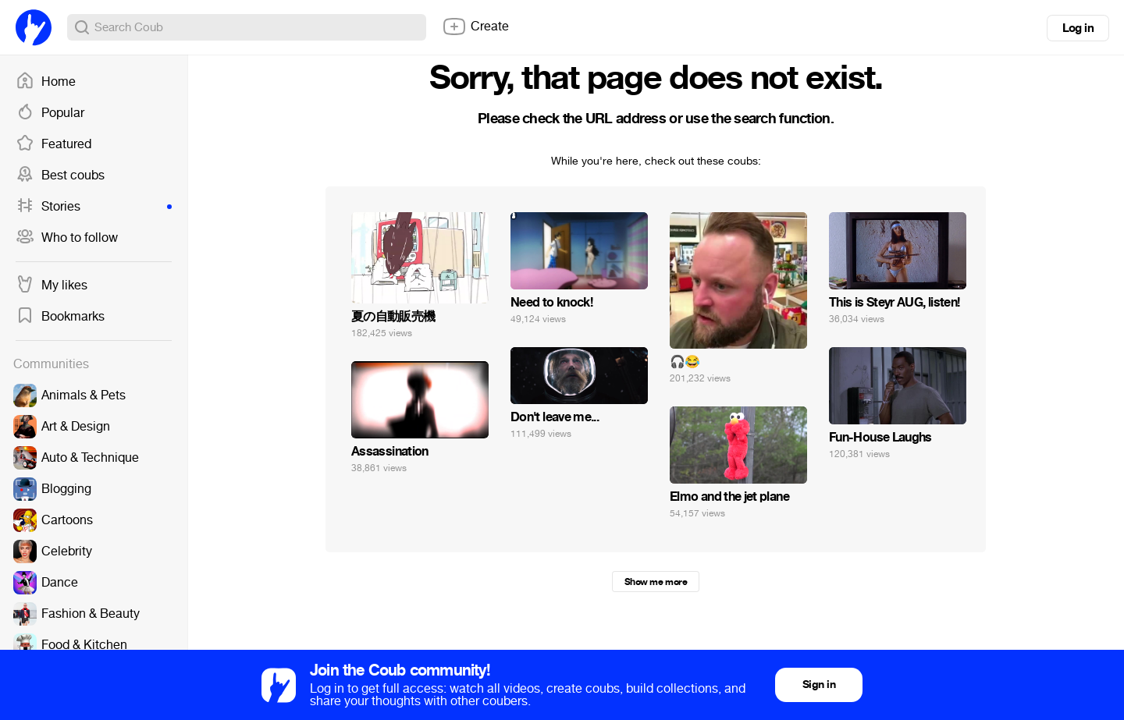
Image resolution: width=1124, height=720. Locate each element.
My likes (51, 285)
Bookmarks (60, 317)
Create (475, 26)
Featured (53, 144)
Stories (94, 207)
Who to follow (67, 238)
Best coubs (60, 175)
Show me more (655, 582)
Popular (50, 113)
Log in (1078, 28)
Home (46, 82)
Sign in (818, 684)
